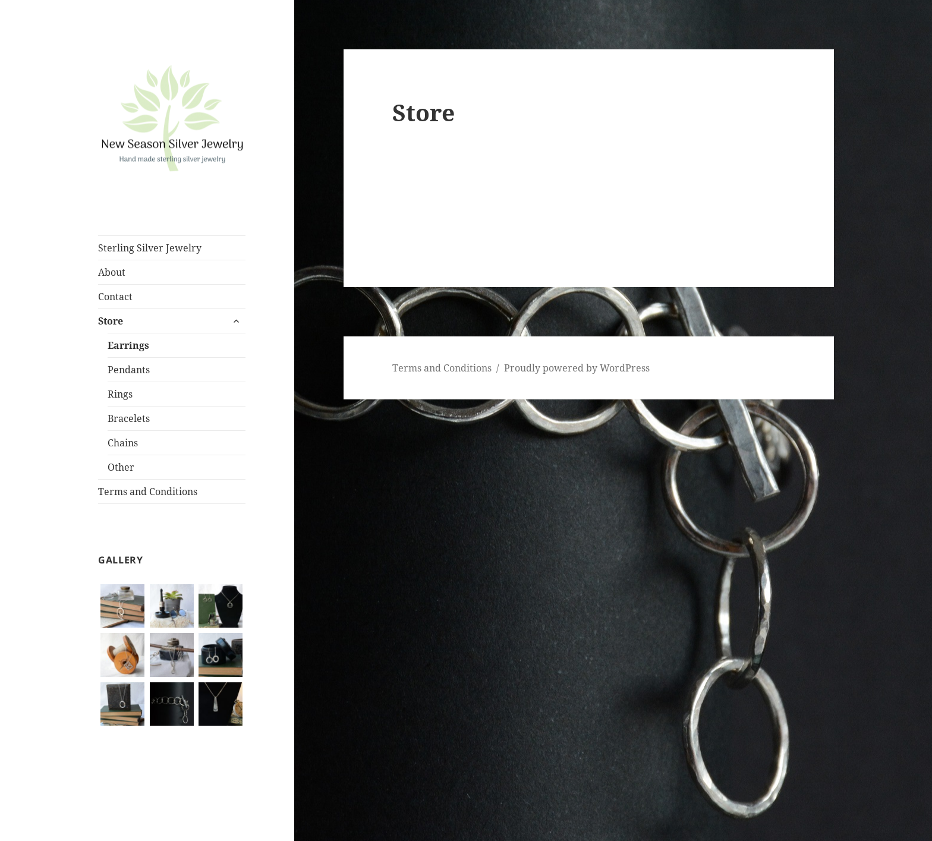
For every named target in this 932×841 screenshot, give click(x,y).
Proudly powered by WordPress (577, 367)
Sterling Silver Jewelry (149, 247)
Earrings (128, 345)
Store (110, 320)
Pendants (129, 369)
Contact (115, 296)
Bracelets (129, 418)
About (111, 272)
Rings (120, 394)
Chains (123, 442)
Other (121, 467)
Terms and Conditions (147, 491)
